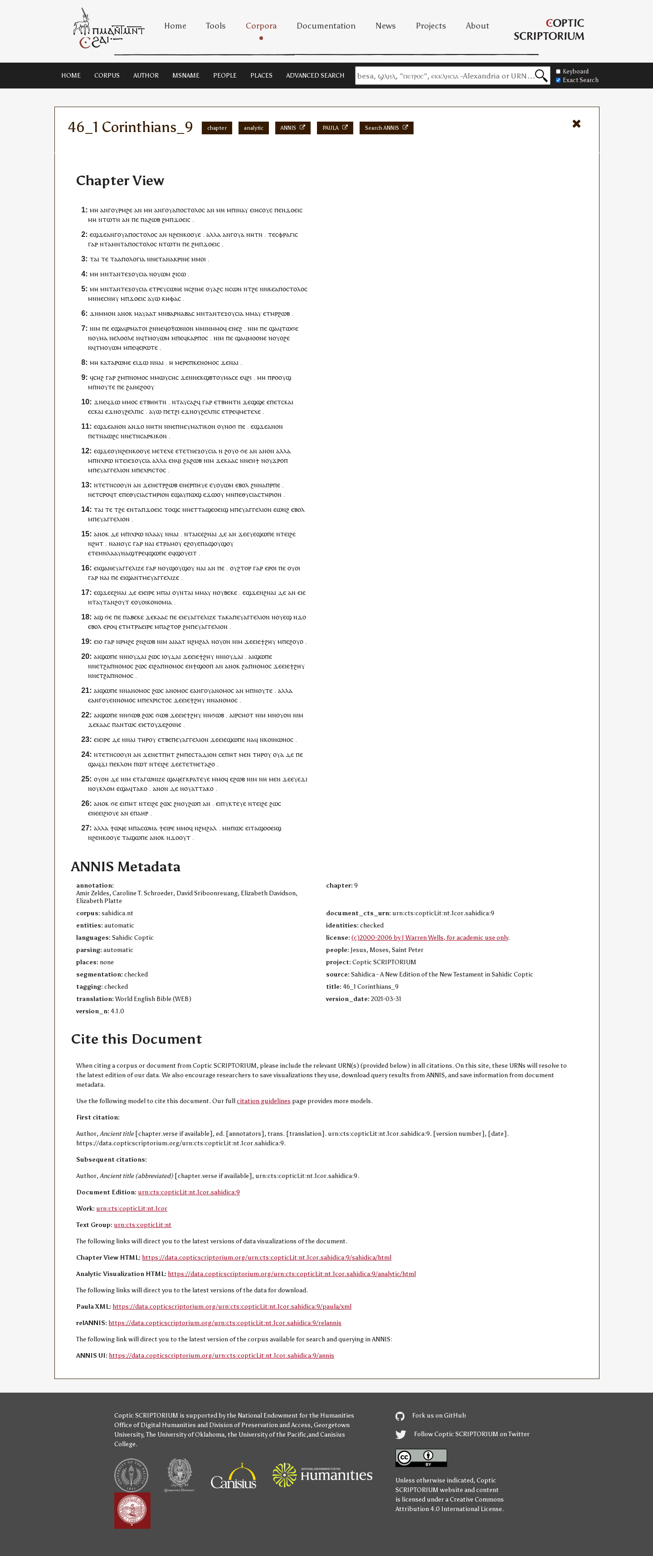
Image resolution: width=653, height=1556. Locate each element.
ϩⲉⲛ (178, 234)
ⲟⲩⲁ (239, 234)
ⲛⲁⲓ (159, 362)
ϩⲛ (152, 328)
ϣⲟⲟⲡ (205, 666)
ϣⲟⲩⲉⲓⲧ (186, 553)
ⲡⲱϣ (193, 494)
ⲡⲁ (144, 219)
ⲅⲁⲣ (93, 244)
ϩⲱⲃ (154, 219)
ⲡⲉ (135, 219)
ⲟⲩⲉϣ (284, 617)
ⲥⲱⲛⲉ (174, 289)
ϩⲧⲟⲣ (244, 568)
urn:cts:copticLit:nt (142, 1225)
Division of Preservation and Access (260, 1425)
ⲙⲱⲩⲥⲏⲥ (167, 377)
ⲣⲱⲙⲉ (123, 362)
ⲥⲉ (222, 754)
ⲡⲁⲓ (166, 592)
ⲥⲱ (181, 274)
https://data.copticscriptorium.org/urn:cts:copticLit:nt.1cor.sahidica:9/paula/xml (231, 1307)
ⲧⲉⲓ (123, 460)
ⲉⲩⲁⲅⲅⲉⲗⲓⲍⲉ (128, 568)
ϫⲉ (225, 362)
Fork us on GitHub (430, 1415)
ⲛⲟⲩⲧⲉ (106, 387)
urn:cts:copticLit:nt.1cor (131, 1208)
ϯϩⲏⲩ (268, 641)
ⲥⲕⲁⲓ (287, 402)
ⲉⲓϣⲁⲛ (103, 568)
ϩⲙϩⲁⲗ (200, 641)
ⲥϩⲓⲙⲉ (196, 289)
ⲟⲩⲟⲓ (294, 568)
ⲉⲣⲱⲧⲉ (148, 347)
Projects (431, 26)
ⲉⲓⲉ (301, 592)
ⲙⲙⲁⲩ (253, 313)
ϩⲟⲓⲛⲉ (173, 724)
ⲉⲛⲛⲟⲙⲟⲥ (122, 700)
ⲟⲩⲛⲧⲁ (181, 592)
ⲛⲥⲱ (231, 289)
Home (175, 26)
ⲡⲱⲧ (140, 764)
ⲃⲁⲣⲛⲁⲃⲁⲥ (181, 313)
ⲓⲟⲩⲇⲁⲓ (136, 656)
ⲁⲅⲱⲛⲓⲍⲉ (152, 779)
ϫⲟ (140, 426)
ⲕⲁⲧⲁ (107, 362)
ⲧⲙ (270, 313)
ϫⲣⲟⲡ (280, 460)
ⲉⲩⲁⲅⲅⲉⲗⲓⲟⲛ (113, 470)
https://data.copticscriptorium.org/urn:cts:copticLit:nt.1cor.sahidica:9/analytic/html (292, 1274)
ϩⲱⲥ (154, 656)
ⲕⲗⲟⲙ (124, 764)
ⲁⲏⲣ (142, 813)
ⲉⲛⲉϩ (235, 328)
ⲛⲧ (176, 402)
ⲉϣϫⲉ (98, 234)
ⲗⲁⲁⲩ (156, 534)
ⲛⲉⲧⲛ (132, 436)
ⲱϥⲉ (120, 828)
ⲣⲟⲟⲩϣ (281, 377)
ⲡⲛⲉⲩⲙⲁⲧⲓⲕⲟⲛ (195, 426)
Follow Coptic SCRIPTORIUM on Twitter (462, 1434)
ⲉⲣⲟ (270, 568)
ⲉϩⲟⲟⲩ (145, 387)
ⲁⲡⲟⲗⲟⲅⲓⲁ (131, 259)
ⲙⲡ (231, 210)
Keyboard (572, 71)
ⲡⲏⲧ (168, 754)
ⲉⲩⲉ (251, 534)
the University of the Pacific (267, 1434)
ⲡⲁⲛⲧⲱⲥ (124, 724)
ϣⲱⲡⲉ (265, 534)
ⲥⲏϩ (98, 377)
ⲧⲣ (162, 543)
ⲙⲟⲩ (176, 543)
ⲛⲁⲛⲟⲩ (118, 543)
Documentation (326, 26)
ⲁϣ (98, 617)
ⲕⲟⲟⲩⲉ (192, 234)
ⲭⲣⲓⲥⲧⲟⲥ (154, 470)
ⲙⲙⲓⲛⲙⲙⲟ (209, 328)
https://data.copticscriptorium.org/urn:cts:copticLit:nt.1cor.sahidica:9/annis (221, 1356)
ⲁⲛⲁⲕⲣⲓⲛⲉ (176, 259)
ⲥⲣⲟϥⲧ (108, 494)
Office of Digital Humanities (155, 1425)
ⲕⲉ (271, 289)
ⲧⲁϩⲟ (207, 764)
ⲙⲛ (92, 298)
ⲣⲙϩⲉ (125, 210)
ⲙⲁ (103, 338)
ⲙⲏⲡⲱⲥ (233, 828)
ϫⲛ (94, 313)
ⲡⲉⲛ (280, 210)
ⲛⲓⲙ (95, 328)
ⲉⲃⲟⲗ (242, 485)
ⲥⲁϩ (192, 402)
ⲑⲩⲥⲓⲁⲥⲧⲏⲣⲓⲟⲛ (149, 494)
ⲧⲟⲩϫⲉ (156, 724)
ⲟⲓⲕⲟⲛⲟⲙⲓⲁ (156, 602)
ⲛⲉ (100, 298)
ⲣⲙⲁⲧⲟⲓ (137, 328)
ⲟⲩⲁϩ (213, 289)
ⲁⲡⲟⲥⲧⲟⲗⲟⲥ (188, 210)
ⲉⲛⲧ (132, 509)
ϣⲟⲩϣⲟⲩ (221, 543)
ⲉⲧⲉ (93, 553)
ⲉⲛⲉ (93, 813)
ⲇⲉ (115, 534)
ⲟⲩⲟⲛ (222, 641)
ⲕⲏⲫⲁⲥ (171, 298)
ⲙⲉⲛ (245, 754)
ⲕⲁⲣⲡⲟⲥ (197, 338)
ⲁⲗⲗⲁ (213, 234)
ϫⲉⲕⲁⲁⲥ (227, 460)
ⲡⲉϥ (181, 338)
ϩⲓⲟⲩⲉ (111, 813)
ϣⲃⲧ (210, 377)
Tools (216, 26)
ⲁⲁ (178, 641)
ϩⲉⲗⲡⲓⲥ (134, 411)
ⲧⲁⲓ (94, 259)
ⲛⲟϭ (230, 426)
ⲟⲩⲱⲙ (162, 274)
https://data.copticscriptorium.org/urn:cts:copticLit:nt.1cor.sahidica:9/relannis (224, 1323)
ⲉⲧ (158, 259)
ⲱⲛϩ (283, 509)
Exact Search (577, 80)
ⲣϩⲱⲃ (282, 313)
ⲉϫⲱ (210, 494)
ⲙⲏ (94, 210)
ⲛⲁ (103, 436)
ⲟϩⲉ (285, 338)
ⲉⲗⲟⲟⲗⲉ (123, 338)
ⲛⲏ (250, 234)
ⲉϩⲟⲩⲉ (192, 543)
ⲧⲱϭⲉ (290, 328)
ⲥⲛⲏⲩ (111, 298)
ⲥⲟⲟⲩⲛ (122, 485)
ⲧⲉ (271, 234)
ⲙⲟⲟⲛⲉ (257, 338)
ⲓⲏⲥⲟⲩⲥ (263, 210)
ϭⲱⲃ (133, 715)
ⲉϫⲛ (111, 411)
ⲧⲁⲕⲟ (139, 788)
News (385, 26)
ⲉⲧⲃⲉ (164, 739)
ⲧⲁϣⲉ (206, 509)
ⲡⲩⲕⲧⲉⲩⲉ (233, 803)
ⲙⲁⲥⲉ (231, 377)
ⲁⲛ (138, 210)
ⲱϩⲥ (113, 436)
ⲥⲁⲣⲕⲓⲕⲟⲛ (153, 436)
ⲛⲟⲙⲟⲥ (209, 362)
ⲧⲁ (108, 244)
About (477, 26)
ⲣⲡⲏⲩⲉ (199, 485)
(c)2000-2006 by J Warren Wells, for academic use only (429, 938)
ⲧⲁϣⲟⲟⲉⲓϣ (265, 828)
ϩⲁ (129, 387)
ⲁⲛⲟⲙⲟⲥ (138, 690)
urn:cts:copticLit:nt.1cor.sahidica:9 (189, 1192)
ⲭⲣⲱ (107, 460)
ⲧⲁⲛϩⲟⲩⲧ (116, 602)
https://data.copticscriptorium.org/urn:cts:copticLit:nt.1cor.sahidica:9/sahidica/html (266, 1257)
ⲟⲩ (114, 210)
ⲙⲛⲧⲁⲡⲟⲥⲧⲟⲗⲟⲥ (134, 244)
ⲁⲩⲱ (154, 298)
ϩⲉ (255, 289)
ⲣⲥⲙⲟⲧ (244, 715)
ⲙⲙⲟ (197, 259)
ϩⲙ (166, 219)
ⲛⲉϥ (161, 328)
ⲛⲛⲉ (194, 377)
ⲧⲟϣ (170, 509)
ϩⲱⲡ (194, 803)
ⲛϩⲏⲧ (95, 543)
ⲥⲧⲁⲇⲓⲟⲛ (204, 754)
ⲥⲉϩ (202, 534)
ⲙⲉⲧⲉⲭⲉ (250, 411)
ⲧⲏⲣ (143, 739)
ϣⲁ (118, 328)
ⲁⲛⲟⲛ (118, 426)
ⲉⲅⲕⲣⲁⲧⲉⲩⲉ (195, 779)
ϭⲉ (244, 451)
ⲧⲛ (258, 234)
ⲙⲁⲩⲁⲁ (143, 313)
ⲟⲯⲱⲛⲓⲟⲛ (180, 328)
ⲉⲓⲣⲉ (149, 592)
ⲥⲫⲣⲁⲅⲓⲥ (286, 234)
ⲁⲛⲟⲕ (124, 313)
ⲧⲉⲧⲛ (186, 451)
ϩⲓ (174, 274)
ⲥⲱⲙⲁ (149, 828)
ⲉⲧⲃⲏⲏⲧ (151, 402)
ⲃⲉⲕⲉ (230, 592)
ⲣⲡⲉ (275, 485)
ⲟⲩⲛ (116, 451)
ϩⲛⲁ (119, 592)
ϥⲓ (178, 460)
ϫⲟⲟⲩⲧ (180, 837)
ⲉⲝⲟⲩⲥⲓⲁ (136, 274)
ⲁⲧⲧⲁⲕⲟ (202, 788)
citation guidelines (264, 1101)
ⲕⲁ (229, 617)
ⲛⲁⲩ (242, 210)
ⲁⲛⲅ (105, 210)
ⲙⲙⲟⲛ (107, 313)
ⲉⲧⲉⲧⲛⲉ (189, 764)
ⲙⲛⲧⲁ (108, 274)
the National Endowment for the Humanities (290, 1415)
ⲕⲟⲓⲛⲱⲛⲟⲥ (278, 739)
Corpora (261, 26)
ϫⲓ (104, 764)
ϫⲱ (143, 362)
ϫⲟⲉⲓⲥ (294, 210)
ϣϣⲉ (258, 402)
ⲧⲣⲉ (157, 289)
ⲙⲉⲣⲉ (182, 362)
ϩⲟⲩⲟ (231, 451)
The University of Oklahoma (185, 1434)
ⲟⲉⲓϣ (221, 509)
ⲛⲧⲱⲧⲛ (109, 219)
